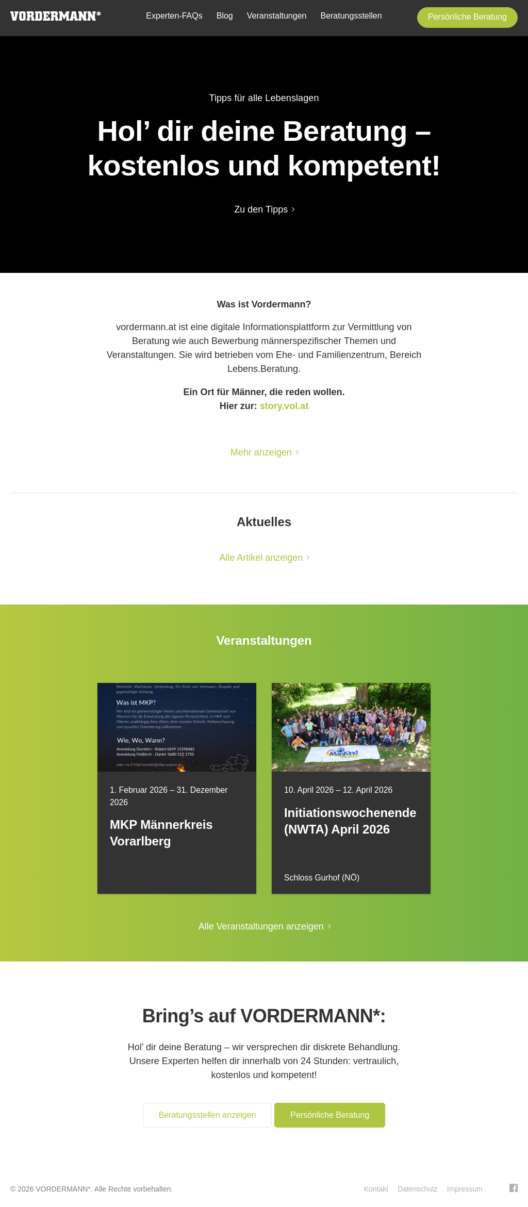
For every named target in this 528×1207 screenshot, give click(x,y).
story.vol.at (284, 406)
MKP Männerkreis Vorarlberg (161, 833)
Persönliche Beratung (467, 16)
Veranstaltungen (277, 15)
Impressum (465, 1189)
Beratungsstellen (351, 15)
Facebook (513, 1188)
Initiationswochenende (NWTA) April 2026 (350, 821)
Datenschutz (418, 1189)
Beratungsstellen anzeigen (207, 1115)
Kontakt (376, 1189)
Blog (225, 15)
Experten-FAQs (174, 15)
